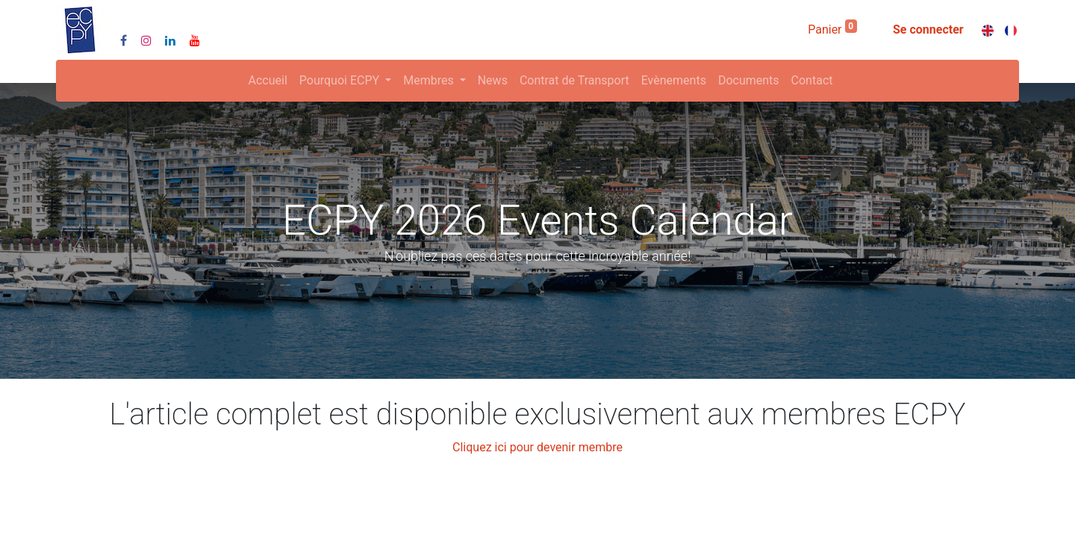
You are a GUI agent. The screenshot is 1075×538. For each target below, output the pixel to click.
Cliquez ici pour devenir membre (537, 447)
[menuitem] (268, 81)
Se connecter (928, 29)
